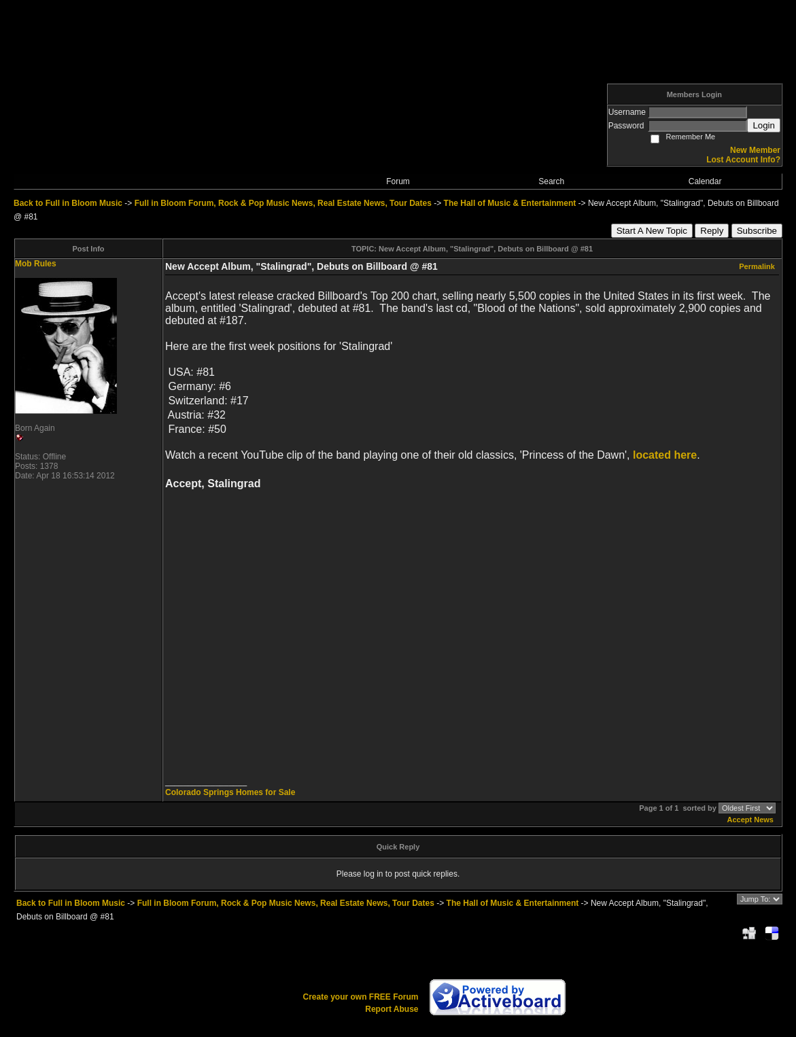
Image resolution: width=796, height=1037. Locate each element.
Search (551, 181)
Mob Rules (35, 263)
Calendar (705, 181)
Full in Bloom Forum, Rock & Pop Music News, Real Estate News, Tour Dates (283, 203)
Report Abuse (391, 1009)
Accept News (750, 819)
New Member (755, 150)
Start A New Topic (652, 231)
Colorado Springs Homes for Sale (230, 792)
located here (665, 455)
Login (763, 125)
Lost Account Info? (743, 159)
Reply (711, 231)
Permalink (757, 266)
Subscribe (757, 231)
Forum (398, 181)
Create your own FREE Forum (360, 997)
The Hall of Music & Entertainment (510, 203)
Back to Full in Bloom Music (68, 203)
